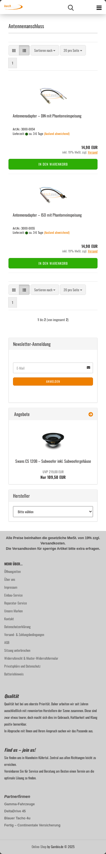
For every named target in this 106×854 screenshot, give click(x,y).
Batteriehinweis (13, 673)
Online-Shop (39, 846)
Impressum (10, 587)
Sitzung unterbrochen (17, 650)
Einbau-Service (13, 595)
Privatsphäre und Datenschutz (22, 666)
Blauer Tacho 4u (17, 818)
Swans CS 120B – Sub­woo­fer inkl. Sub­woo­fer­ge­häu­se (53, 461)
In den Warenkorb (53, 164)
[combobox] (45, 50)
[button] (13, 50)
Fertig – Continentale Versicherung (32, 825)
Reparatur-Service (15, 603)
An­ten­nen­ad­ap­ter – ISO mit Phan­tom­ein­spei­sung (47, 215)
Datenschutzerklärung (17, 626)
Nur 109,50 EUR (53, 474)
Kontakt (9, 618)
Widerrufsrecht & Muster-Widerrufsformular (31, 658)
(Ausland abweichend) (57, 133)
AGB (6, 642)
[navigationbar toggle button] (99, 7)
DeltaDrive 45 (15, 811)
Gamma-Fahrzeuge (19, 804)
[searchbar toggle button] (71, 7)
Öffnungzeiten (12, 571)
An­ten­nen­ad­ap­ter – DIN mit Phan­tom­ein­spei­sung (47, 116)
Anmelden (53, 381)
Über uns (9, 579)
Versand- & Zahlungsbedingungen (24, 634)
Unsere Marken (13, 610)
